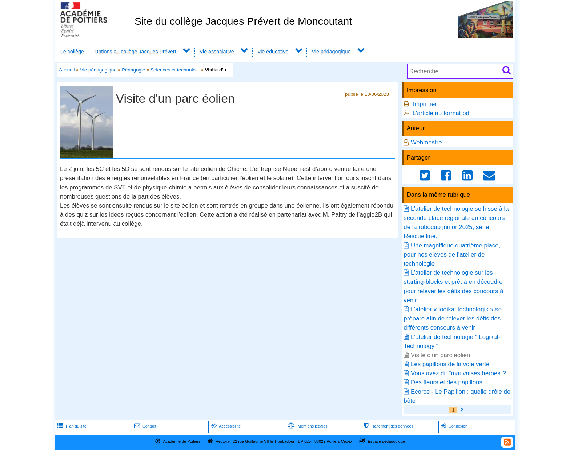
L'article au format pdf (442, 113)
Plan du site (71, 426)
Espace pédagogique (386, 441)
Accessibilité (225, 426)
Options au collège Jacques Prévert (135, 51)
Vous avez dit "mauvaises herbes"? (458, 373)
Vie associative (217, 51)
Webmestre (426, 142)
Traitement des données (388, 426)
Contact (144, 426)
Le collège (72, 51)
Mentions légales (307, 426)
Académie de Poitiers (181, 441)
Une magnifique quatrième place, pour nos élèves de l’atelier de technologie (452, 254)
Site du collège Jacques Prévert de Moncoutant (243, 21)
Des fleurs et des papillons (446, 382)
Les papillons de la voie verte (450, 364)
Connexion (453, 426)
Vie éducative (272, 51)
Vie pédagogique (331, 51)
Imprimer (425, 104)
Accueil (67, 70)
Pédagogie (133, 70)
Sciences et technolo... (175, 70)
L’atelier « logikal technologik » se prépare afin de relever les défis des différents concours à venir (453, 318)
